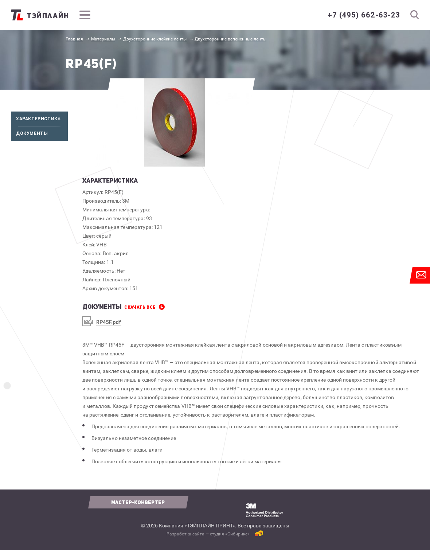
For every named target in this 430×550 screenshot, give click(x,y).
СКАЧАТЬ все (140, 307)
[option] (174, 122)
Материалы (103, 39)
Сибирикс (237, 534)
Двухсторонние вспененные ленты (230, 39)
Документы (42, 133)
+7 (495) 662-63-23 (364, 15)
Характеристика (42, 119)
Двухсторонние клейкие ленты (155, 39)
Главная (74, 39)
